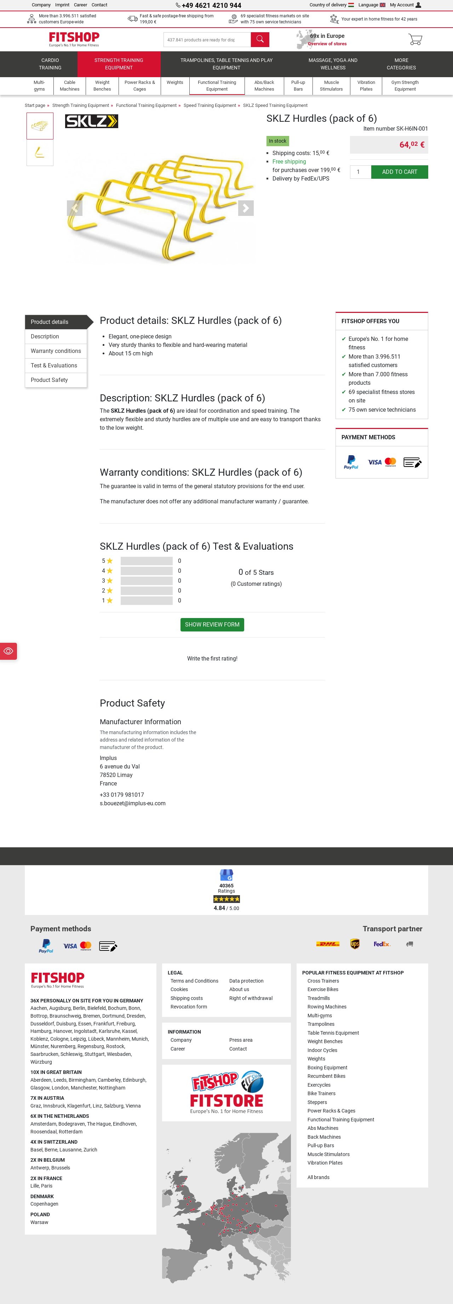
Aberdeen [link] (40, 1080)
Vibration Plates (325, 1163)
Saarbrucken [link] (44, 1054)
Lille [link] (34, 1186)
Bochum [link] (117, 1008)
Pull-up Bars (321, 1146)
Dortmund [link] (113, 1016)
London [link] (60, 1088)
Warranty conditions (56, 356)
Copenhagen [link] (44, 1204)
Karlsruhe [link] (109, 1031)
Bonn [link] (134, 1008)
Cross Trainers (323, 981)
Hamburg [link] (40, 1031)
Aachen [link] (38, 1008)
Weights (316, 1059)
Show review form (212, 629)
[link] (351, 467)
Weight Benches (325, 1042)
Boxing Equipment (328, 1068)
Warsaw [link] (39, 1222)
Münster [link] (39, 1046)
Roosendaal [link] (43, 1132)
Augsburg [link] (60, 1008)
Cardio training (50, 69)
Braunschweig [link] (65, 1016)
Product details (49, 327)
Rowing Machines (327, 1007)
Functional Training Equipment (146, 110)
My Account (405, 4)
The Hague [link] (99, 1124)
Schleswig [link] (71, 1054)
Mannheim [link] (118, 1039)
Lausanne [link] (70, 1150)
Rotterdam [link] (70, 1132)
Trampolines (321, 1024)
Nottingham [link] (112, 1088)
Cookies (179, 989)
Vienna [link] (133, 1106)
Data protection (246, 981)
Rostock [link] (115, 1046)
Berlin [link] (79, 1008)
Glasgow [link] (40, 1088)
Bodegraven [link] (71, 1124)
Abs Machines (323, 1128)
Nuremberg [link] (63, 1046)
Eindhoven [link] (124, 1124)
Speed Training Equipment (210, 110)
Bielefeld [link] (96, 1008)
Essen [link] (84, 1024)
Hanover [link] (62, 1031)
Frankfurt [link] (103, 1024)
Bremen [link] (91, 1016)
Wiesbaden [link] (119, 1054)
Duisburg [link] (66, 1024)
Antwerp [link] (39, 1168)
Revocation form (189, 1007)
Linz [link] (97, 1106)
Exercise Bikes (323, 989)
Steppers (317, 1102)
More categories (401, 69)
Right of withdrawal (251, 998)
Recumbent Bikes (326, 1076)
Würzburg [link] (41, 1062)
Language (372, 4)
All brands (318, 1177)
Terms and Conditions (194, 981)
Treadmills (319, 998)
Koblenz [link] (39, 1039)
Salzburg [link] (114, 1106)
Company (41, 4)
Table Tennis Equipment (333, 1033)
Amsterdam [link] (43, 1124)
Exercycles (319, 1085)
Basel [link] (36, 1150)
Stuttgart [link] (95, 1054)
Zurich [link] (90, 1150)
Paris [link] (46, 1186)
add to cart (400, 176)
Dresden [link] (136, 1016)
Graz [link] (35, 1106)
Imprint (62, 4)
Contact (99, 4)
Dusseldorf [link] (42, 1024)
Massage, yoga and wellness (333, 69)
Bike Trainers (322, 1094)
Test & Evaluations (54, 370)
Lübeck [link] (96, 1039)
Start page (35, 110)
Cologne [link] (59, 1039)
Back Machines (324, 1137)
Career (80, 4)
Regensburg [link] (91, 1046)
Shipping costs (187, 998)
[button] (75, 213)
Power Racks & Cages (331, 1111)
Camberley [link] (109, 1080)
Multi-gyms (320, 1016)
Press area (241, 1040)
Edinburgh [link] (134, 1080)
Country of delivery (332, 4)
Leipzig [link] (78, 1039)
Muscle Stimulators (329, 1154)
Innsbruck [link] (54, 1106)
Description (45, 341)
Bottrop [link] (38, 1016)
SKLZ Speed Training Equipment (275, 110)
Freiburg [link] (125, 1024)
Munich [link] (140, 1039)
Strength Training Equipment (118, 69)
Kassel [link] (129, 1031)
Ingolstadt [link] (85, 1031)
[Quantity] (361, 177)
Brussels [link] (60, 1168)
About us (239, 989)
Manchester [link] (84, 1088)
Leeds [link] (60, 1080)
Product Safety (49, 385)
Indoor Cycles (322, 1050)
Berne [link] (51, 1150)
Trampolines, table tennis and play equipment (226, 69)
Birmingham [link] (82, 1080)
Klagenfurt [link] (79, 1106)
